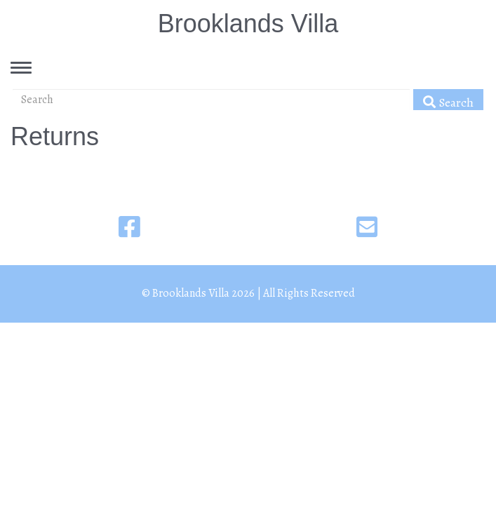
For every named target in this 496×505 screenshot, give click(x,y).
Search (448, 102)
